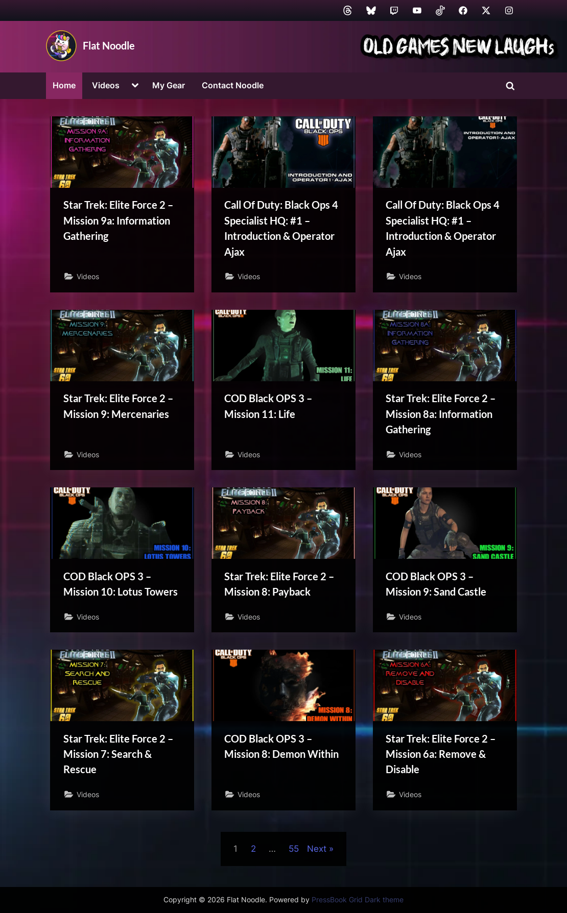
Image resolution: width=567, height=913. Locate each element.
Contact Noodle (233, 85)
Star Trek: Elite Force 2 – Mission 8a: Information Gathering (440, 415)
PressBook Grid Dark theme (358, 900)
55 (294, 852)
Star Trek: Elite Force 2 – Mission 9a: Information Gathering (118, 220)
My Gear (168, 85)
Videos (106, 85)
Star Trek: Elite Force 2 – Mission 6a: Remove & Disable (440, 756)
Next (316, 852)
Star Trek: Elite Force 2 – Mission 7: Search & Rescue (118, 756)
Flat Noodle (109, 45)
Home (64, 85)
